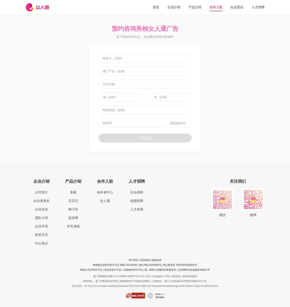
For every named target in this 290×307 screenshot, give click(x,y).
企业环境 (41, 226)
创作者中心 (105, 192)
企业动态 (41, 209)
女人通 (105, 201)
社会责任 (237, 7)
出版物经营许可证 (133, 269)
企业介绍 (173, 7)
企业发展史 (41, 201)
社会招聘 (136, 192)
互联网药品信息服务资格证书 (194, 269)
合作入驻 (215, 7)
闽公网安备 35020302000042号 (180, 265)
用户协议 (133, 260)
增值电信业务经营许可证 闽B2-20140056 (115, 265)
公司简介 (41, 192)
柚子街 (73, 209)
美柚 (73, 192)
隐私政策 (156, 260)
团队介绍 (41, 217)
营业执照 (145, 260)
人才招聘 (258, 7)
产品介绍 (194, 7)
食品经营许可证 (112, 269)
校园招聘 (136, 201)
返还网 (73, 217)
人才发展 (136, 209)
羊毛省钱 (73, 226)
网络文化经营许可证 (91, 269)
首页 (156, 7)
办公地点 (41, 243)
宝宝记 (73, 201)
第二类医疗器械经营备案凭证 (160, 269)
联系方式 (41, 234)
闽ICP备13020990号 (150, 265)
